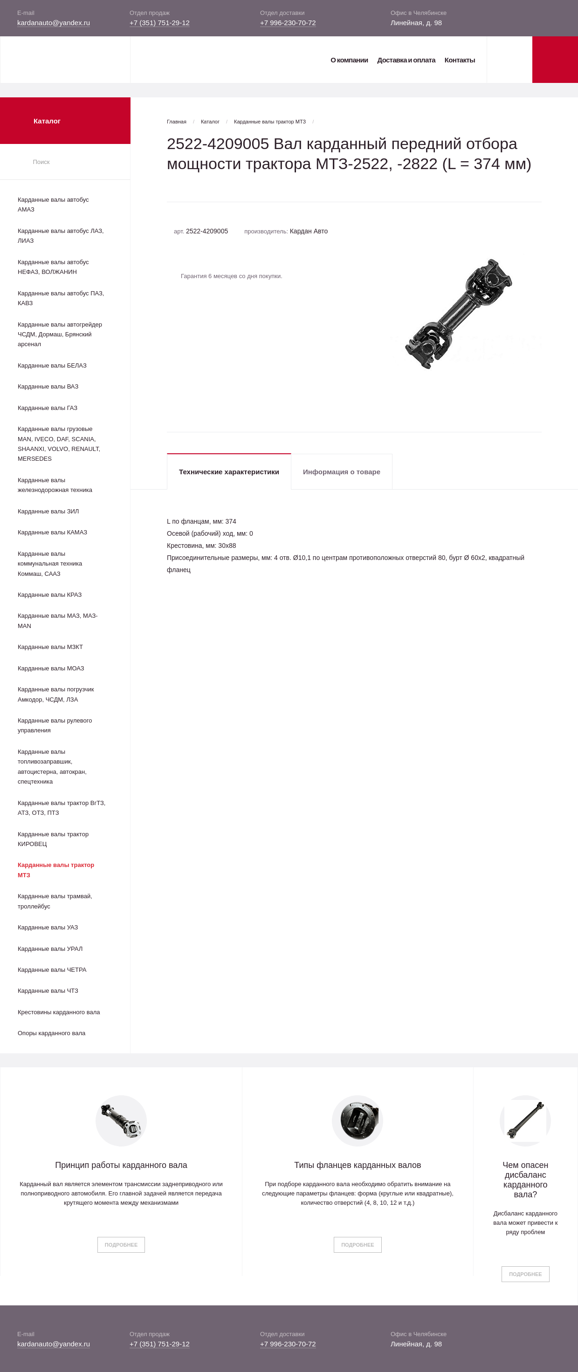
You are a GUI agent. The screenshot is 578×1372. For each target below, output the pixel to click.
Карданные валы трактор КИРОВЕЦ (53, 839)
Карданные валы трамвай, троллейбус (55, 901)
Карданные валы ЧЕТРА (52, 969)
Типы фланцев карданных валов (357, 1165)
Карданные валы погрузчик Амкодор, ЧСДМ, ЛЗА (56, 694)
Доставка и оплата (406, 60)
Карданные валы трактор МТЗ (56, 869)
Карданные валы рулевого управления (55, 725)
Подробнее (121, 1245)
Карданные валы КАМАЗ (52, 532)
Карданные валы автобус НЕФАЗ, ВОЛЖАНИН (53, 267)
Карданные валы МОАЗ (51, 668)
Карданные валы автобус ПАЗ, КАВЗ (61, 298)
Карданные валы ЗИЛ (48, 511)
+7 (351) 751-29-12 (160, 23)
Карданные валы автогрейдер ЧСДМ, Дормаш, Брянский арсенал (60, 334)
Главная (176, 121)
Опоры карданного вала (51, 1033)
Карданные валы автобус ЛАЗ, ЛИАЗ (61, 235)
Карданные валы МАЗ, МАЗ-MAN (58, 620)
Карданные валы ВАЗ (48, 386)
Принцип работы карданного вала (121, 1165)
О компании (349, 60)
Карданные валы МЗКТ (50, 646)
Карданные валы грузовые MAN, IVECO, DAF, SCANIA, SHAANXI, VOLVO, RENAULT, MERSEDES (59, 443)
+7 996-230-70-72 (288, 23)
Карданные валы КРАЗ (50, 594)
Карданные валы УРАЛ (50, 948)
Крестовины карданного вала (59, 1012)
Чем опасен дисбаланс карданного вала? (525, 1179)
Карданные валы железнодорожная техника (55, 485)
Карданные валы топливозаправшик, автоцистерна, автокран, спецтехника (52, 766)
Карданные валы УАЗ (48, 927)
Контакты (460, 60)
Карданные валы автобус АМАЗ (53, 204)
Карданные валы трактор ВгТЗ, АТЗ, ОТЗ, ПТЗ (61, 807)
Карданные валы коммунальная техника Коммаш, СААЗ (50, 563)
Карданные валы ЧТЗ (48, 990)
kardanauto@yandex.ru (53, 23)
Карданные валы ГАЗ (47, 407)
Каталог (210, 121)
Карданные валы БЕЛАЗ (52, 365)
